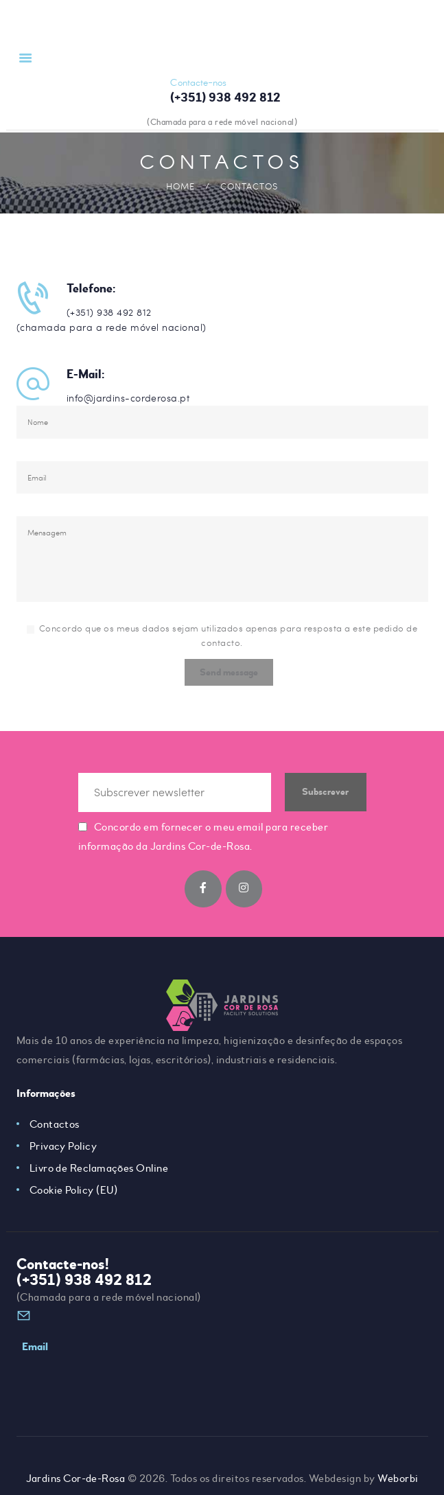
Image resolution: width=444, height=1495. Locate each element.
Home (180, 186)
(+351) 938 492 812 (84, 1286)
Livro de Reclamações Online (100, 1174)
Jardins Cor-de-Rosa (75, 1464)
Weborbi (398, 1464)
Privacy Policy (63, 1152)
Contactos (55, 1130)
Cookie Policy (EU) (74, 1196)
